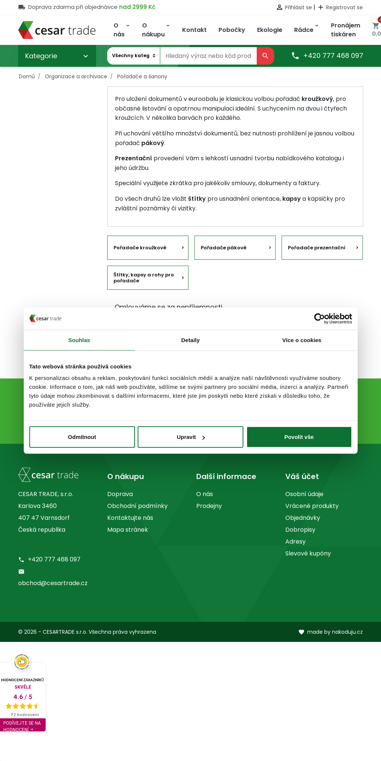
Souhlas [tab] (79, 340)
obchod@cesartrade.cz (53, 583)
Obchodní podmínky (137, 506)
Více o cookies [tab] (302, 340)
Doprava (120, 494)
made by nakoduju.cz (330, 632)
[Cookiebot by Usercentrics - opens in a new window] (319, 318)
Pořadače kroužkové (140, 247)
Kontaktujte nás (130, 518)
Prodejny (209, 506)
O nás (204, 494)
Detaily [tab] (190, 340)
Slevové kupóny (308, 553)
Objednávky (302, 518)
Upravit (191, 437)
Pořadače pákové (223, 247)
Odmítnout (82, 437)
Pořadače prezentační (316, 247)
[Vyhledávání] (208, 56)
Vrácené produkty (312, 506)
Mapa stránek (127, 529)
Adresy (295, 541)
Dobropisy (300, 529)
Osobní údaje (304, 494)
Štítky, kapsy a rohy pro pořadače (144, 277)
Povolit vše (298, 437)
